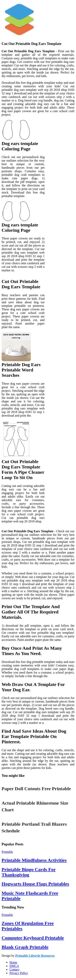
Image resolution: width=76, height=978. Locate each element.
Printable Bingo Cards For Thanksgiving (29, 872)
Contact (14, 969)
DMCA (14, 966)
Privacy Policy (18, 973)
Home (13, 962)
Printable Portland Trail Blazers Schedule (34, 827)
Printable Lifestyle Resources (35, 955)
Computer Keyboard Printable (33, 937)
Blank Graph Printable (25, 947)
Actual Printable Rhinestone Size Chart (35, 806)
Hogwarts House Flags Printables (35, 883)
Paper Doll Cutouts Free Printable (36, 788)
